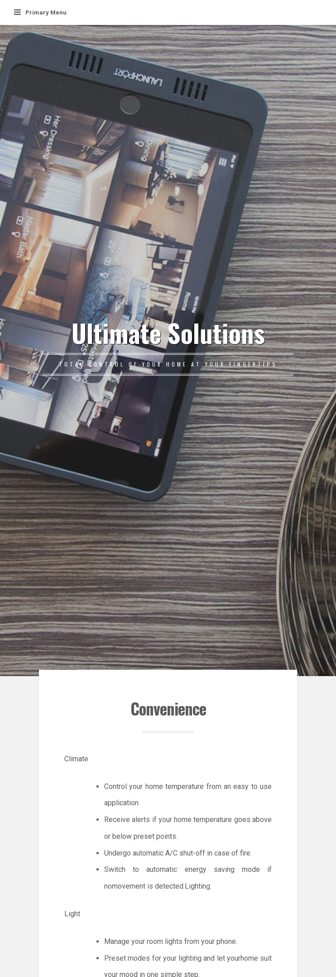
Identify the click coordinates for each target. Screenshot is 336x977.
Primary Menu (40, 12)
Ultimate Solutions (168, 332)
